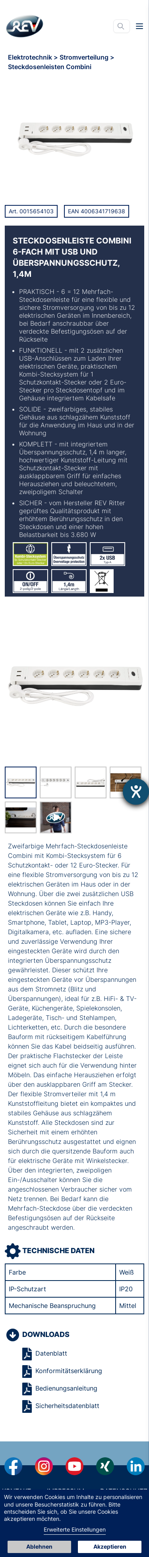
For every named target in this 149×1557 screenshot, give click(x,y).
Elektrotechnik (31, 57)
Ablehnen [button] (39, 1546)
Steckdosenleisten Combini (49, 67)
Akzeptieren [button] (109, 1546)
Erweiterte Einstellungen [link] (75, 1529)
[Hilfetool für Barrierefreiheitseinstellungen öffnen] (136, 791)
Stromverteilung (85, 57)
